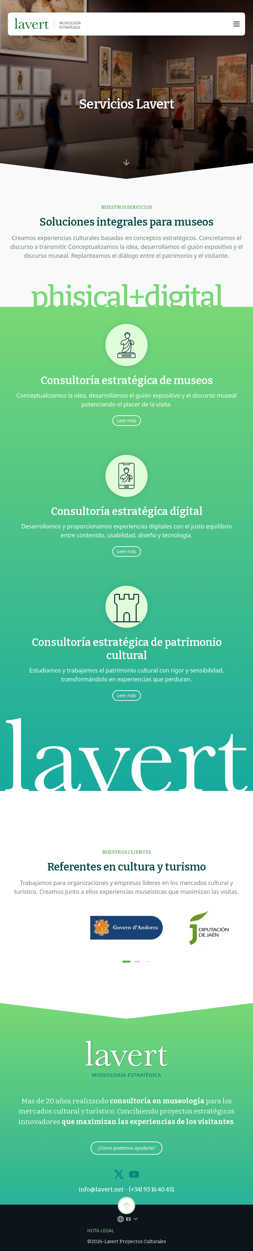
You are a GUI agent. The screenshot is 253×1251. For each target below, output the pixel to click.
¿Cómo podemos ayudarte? (126, 1148)
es (126, 1219)
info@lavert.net (101, 1189)
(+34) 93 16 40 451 (151, 1189)
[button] (126, 962)
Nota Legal (100, 1230)
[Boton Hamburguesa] (236, 24)
